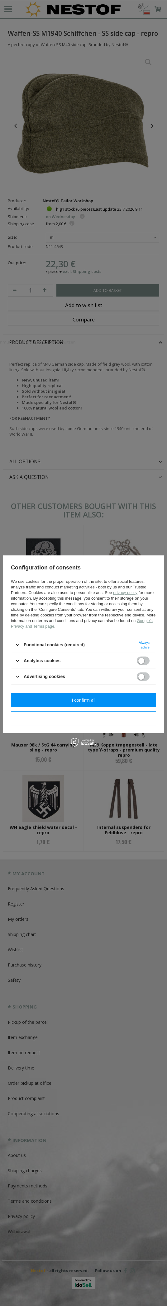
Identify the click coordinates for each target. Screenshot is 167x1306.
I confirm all (83, 700)
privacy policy (125, 592)
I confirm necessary (83, 718)
